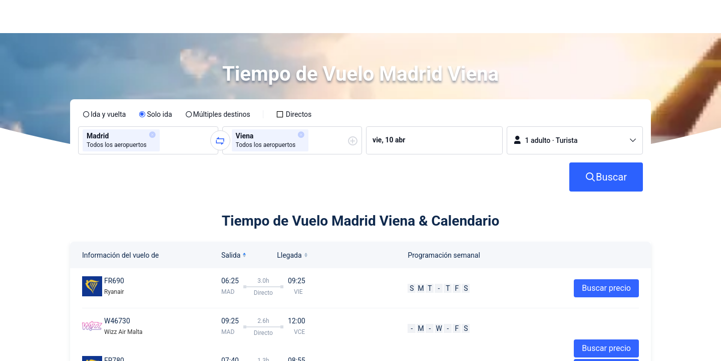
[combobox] (165, 140)
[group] (148, 140)
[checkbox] (293, 114)
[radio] (104, 114)
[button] (631, 16)
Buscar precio (606, 288)
